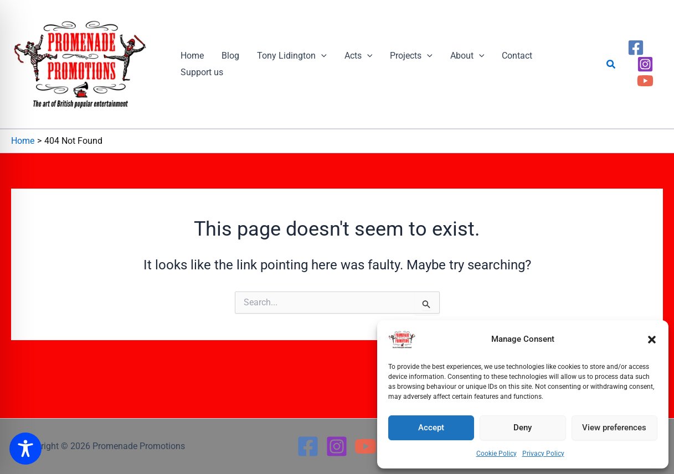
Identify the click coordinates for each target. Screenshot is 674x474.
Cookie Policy (496, 453)
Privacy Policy (543, 453)
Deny (522, 428)
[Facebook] (635, 47)
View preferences (614, 428)
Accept (431, 428)
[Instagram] (645, 64)
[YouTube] (645, 80)
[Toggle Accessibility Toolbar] (25, 448)
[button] (651, 339)
